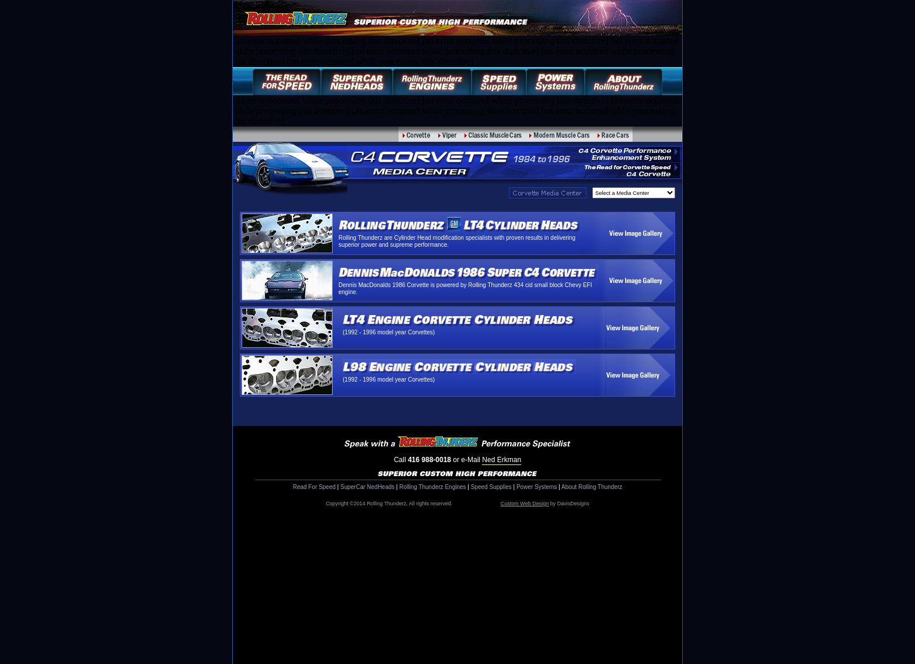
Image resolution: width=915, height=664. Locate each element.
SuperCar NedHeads (367, 487)
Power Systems (536, 487)
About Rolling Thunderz (591, 487)
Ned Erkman (501, 460)
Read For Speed (314, 487)
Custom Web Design (525, 503)
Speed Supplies (491, 487)
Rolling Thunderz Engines (432, 487)
